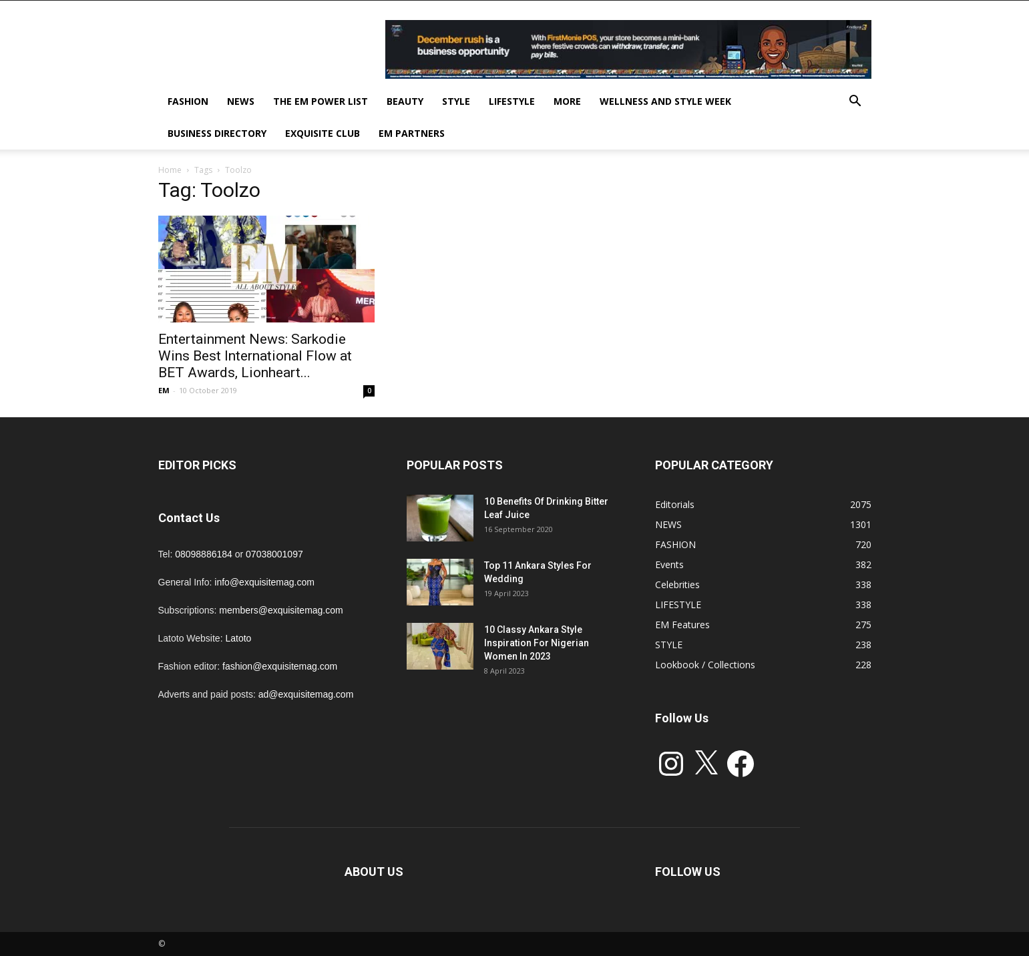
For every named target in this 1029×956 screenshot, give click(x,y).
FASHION (188, 101)
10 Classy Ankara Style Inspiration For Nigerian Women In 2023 (536, 643)
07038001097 (274, 554)
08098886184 (203, 554)
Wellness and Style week (665, 101)
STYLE (456, 101)
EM (164, 390)
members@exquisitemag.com (281, 610)
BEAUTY (405, 101)
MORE (567, 101)
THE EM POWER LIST (320, 101)
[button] (855, 102)
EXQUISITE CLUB (322, 133)
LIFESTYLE (512, 101)
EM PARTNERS (412, 133)
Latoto (238, 638)
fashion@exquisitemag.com (279, 666)
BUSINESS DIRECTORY (217, 133)
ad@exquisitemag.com (306, 694)
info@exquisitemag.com (264, 582)
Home (170, 170)
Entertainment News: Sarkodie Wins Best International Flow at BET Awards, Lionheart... (255, 356)
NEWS (240, 101)
